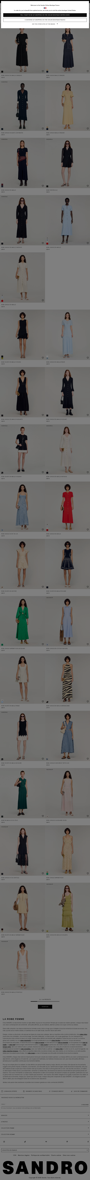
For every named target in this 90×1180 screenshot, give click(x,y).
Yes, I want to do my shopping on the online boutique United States (45, 15)
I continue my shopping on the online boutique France (45, 20)
